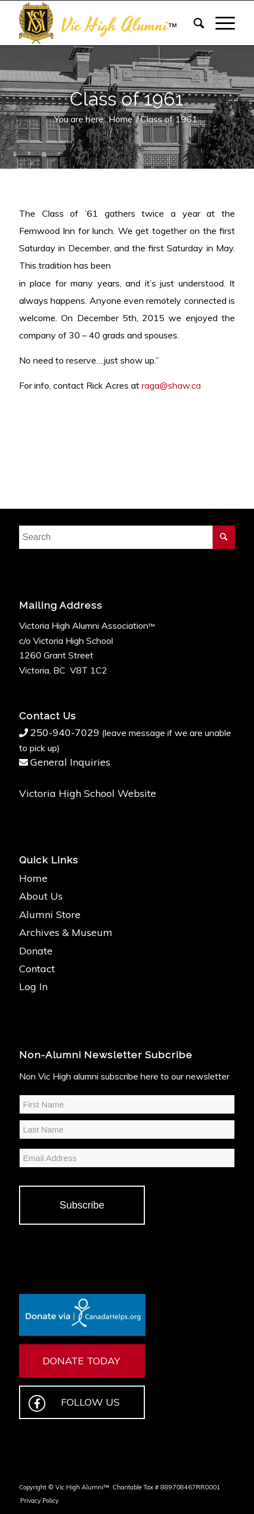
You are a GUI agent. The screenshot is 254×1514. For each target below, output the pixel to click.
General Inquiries (70, 762)
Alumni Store (50, 914)
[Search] (193, 23)
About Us (41, 896)
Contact (37, 968)
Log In (33, 986)
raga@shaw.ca (171, 385)
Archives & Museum (65, 932)
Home (33, 878)
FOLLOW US (74, 1403)
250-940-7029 (65, 732)
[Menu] (219, 23)
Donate (36, 950)
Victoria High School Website (87, 793)
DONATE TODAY (81, 1360)
